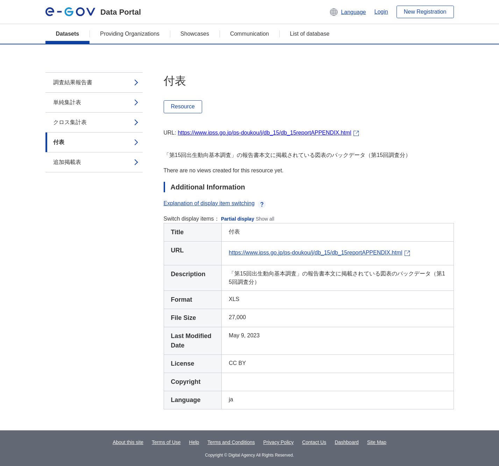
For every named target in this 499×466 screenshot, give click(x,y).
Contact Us (314, 442)
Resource (183, 106)
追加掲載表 (67, 162)
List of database (309, 34)
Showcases (194, 34)
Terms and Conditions (231, 442)
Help (194, 442)
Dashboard (347, 442)
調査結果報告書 (72, 82)
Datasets (67, 34)
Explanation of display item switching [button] (215, 203)
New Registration (425, 12)
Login (381, 12)
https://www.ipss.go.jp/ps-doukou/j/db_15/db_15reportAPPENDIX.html (264, 133)
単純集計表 (67, 102)
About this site (128, 442)
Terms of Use (166, 442)
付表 (58, 142)
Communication (249, 34)
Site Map (376, 442)
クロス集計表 (70, 122)
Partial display (237, 219)
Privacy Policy (278, 442)
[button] (347, 11)
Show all (265, 219)
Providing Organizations (129, 34)
